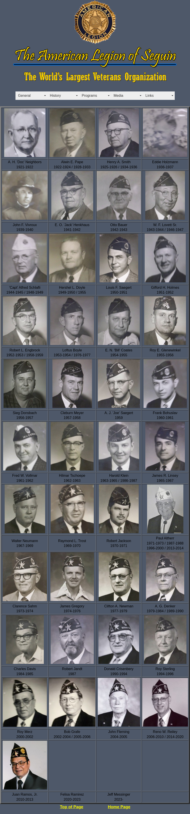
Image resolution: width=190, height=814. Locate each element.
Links (150, 95)
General (24, 95)
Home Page (119, 806)
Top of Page (71, 806)
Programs (89, 95)
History (55, 95)
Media (118, 95)
